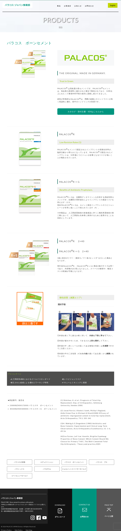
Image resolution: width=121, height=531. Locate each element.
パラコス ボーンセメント (74, 462)
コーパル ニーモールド (19, 476)
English (112, 5)
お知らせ (78, 6)
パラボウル (47, 469)
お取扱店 (67, 6)
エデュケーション (46, 462)
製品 (59, 6)
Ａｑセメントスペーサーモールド (74, 469)
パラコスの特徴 (19, 462)
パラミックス (19, 469)
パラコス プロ (101, 462)
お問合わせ (89, 6)
